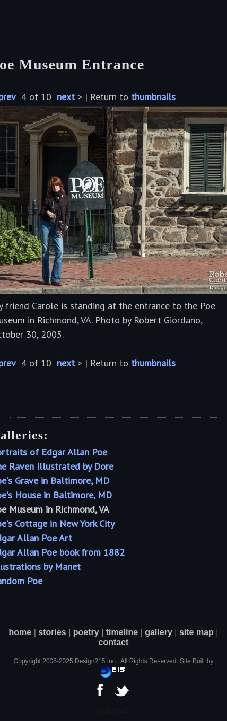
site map (196, 632)
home (20, 632)
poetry (86, 632)
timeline (122, 632)
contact (114, 642)
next (66, 97)
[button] (25, 21)
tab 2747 (113, 711)
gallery (158, 632)
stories (52, 632)
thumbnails (153, 97)
